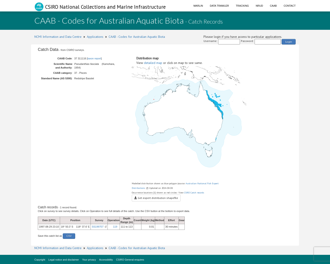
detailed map (153, 63)
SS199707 (97, 226)
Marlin (198, 5)
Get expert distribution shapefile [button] (156, 198)
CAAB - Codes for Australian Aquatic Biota (137, 37)
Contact (290, 5)
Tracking (242, 5)
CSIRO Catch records (194, 192)
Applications (95, 37)
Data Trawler (219, 5)
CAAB (273, 5)
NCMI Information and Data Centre (58, 37)
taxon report (94, 58)
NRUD (259, 5)
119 (115, 226)
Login (288, 41)
